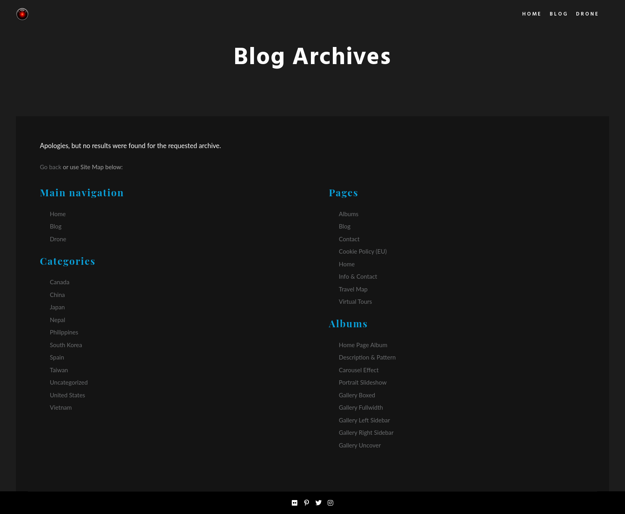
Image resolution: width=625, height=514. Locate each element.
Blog (55, 226)
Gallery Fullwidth (361, 407)
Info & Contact (358, 276)
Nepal (57, 319)
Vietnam (61, 407)
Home (58, 213)
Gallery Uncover (360, 445)
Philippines (64, 332)
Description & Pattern (367, 357)
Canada (59, 281)
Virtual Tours (355, 301)
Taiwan (59, 369)
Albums (348, 213)
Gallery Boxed (357, 395)
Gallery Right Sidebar (366, 432)
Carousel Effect (359, 369)
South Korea (66, 344)
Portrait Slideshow (363, 382)
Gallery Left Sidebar (364, 420)
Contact (349, 238)
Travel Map (353, 289)
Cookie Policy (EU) (363, 251)
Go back (50, 166)
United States (67, 395)
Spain (57, 357)
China (57, 294)
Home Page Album (363, 344)
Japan (57, 307)
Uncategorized (69, 382)
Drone (58, 238)
